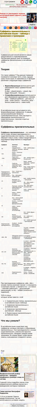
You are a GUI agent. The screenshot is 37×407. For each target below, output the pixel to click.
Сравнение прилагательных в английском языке (16, 306)
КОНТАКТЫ (10, 5)
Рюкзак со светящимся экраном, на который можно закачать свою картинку (13, 15)
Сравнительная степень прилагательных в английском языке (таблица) (21, 302)
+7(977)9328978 (9, 2)
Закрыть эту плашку (18, 405)
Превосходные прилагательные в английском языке (18, 314)
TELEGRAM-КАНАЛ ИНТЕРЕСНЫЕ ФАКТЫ (20, 5)
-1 (1, 352)
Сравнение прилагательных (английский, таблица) (16, 310)
